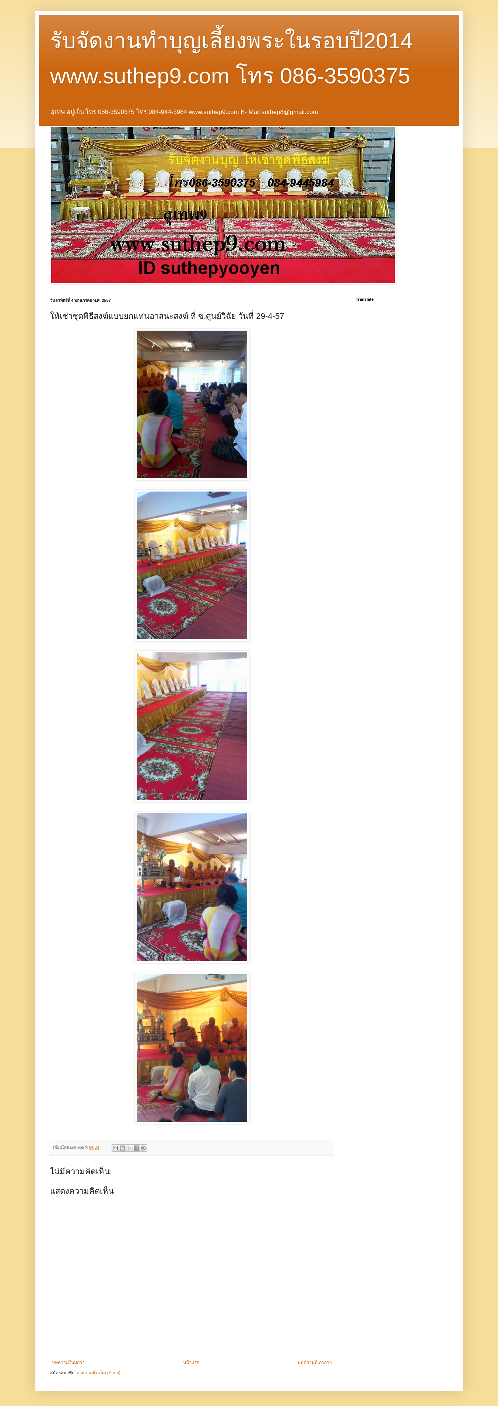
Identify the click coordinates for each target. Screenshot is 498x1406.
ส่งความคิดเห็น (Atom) (98, 1372)
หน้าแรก (191, 1362)
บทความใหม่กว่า (68, 1362)
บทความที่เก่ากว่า (315, 1362)
